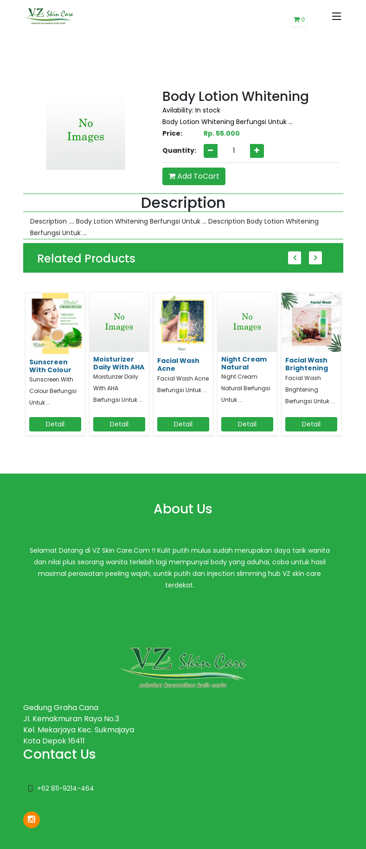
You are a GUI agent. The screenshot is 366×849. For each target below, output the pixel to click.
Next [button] (315, 258)
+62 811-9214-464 (65, 788)
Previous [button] (295, 258)
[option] (55, 368)
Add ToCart (193, 176)
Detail (55, 424)
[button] (299, 19)
